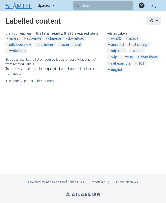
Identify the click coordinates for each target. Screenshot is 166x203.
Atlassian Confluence (61, 182)
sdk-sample (120, 63)
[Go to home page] (19, 5)
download (76, 38)
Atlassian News (126, 182)
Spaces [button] (44, 5)
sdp (114, 57)
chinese (54, 38)
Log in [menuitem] (155, 5)
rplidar (134, 38)
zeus (129, 57)
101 (141, 63)
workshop (17, 51)
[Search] (77, 5)
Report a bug (100, 182)
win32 (116, 38)
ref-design (139, 44)
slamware (46, 44)
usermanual (71, 44)
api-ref (14, 38)
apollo (138, 51)
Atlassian (83, 194)
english (117, 69)
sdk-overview (20, 44)
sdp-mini (118, 51)
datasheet (148, 57)
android (117, 44)
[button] (142, 5)
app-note (33, 38)
